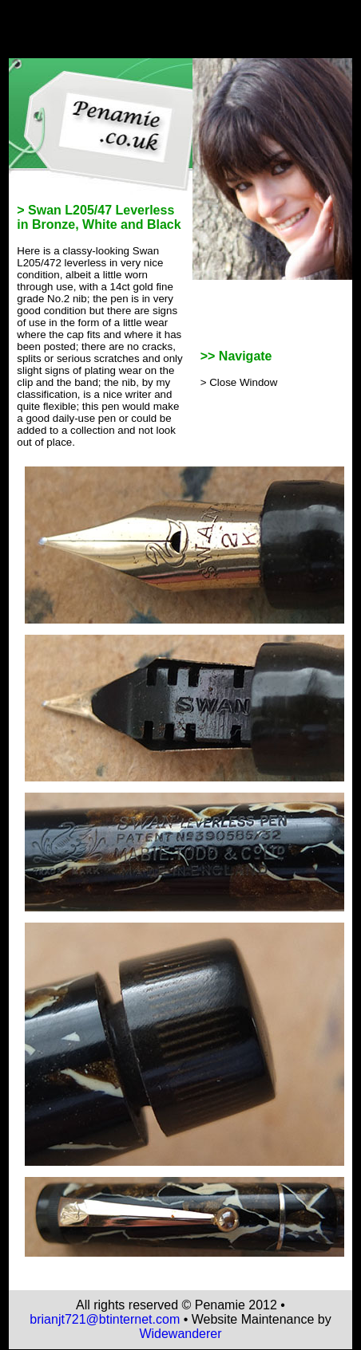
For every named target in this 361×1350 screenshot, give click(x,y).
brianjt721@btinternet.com (105, 1319)
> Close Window (239, 382)
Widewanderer (180, 1333)
